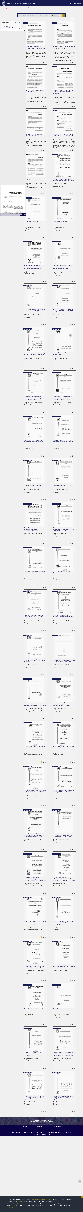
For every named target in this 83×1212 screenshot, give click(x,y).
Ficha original (10, 493)
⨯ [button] (82, 1197)
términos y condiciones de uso (42, 1199)
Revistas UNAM (51, 387)
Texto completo (11, 495)
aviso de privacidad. (12, 1207)
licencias (20, 1201)
